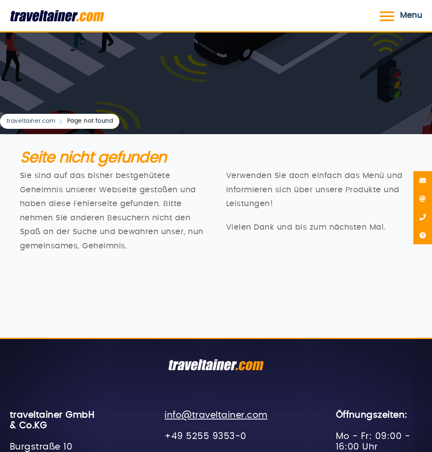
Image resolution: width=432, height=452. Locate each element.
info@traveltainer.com (215, 415)
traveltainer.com (31, 121)
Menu (399, 15)
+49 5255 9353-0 (205, 436)
